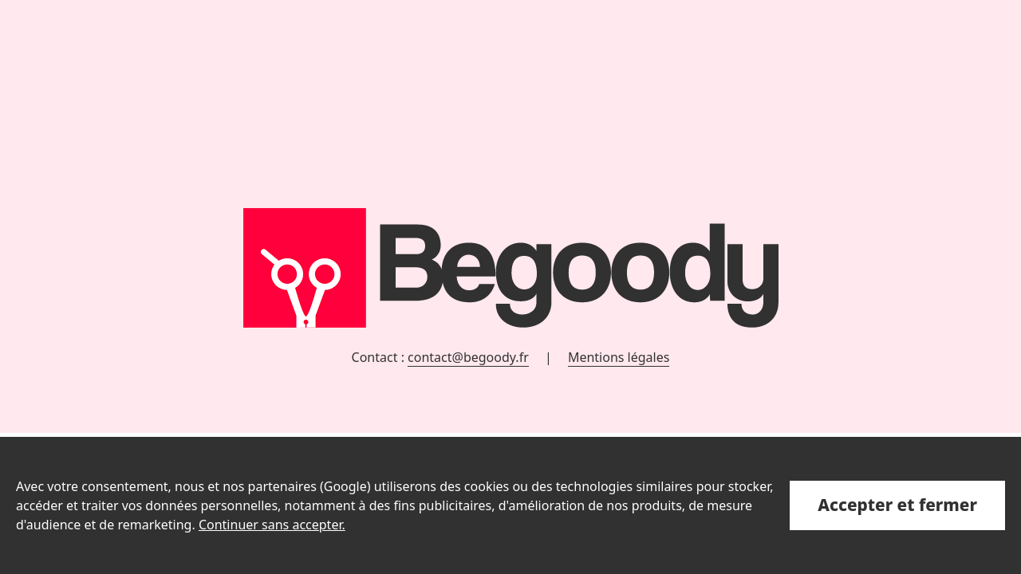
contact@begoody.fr (468, 357)
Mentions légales (619, 357)
